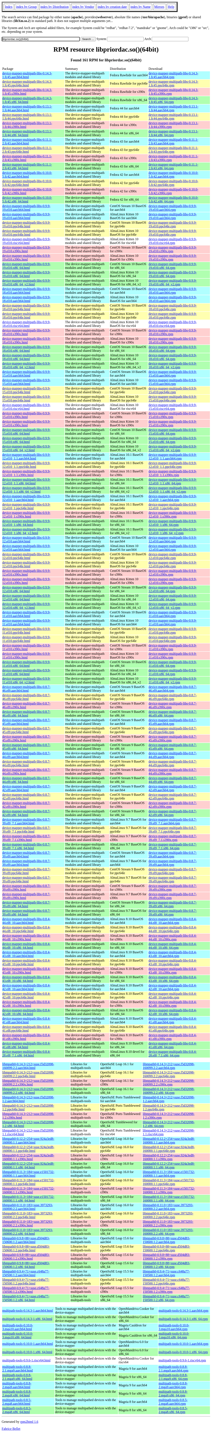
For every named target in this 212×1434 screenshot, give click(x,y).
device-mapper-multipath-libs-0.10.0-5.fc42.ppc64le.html (27, 183)
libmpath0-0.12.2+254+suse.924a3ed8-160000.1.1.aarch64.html (28, 1140)
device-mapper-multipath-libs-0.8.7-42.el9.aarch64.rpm (172, 788)
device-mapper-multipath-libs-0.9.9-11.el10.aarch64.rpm (172, 614)
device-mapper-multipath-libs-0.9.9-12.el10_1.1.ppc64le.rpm (172, 464)
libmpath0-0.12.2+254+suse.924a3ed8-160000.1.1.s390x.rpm (169, 1157)
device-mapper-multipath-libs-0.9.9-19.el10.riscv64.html (26, 241)
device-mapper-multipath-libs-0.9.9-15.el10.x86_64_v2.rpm (172, 448)
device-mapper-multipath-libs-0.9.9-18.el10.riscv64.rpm (172, 324)
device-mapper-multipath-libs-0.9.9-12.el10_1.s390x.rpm (172, 514)
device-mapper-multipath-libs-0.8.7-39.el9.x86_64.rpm (172, 904)
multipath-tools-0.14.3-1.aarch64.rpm (183, 1310)
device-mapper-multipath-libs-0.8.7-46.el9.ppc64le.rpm (172, 697)
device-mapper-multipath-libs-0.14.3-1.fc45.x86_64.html (27, 100)
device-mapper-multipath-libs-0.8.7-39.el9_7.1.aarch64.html (26, 821)
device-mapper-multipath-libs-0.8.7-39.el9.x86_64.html (26, 904)
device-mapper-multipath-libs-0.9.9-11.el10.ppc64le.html (26, 630)
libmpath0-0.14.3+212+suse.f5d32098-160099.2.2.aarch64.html (28, 1066)
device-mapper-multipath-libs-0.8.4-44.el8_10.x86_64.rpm (172, 945)
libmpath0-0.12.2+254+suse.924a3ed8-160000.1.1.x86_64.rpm (169, 1165)
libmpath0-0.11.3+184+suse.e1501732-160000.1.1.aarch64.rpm (169, 1173)
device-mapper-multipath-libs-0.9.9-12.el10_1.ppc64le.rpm (172, 506)
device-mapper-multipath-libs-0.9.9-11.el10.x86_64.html (26, 663)
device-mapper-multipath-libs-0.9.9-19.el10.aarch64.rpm (172, 207)
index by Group (26, 6)
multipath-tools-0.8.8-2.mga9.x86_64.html (16, 1393)
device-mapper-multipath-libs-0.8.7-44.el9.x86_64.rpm (172, 780)
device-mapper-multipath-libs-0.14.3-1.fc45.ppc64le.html (27, 83)
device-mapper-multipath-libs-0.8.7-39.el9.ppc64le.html (26, 871)
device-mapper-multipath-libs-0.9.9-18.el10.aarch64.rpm (172, 290)
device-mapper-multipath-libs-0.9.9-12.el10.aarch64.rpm (172, 539)
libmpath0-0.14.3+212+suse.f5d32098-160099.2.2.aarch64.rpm (168, 1066)
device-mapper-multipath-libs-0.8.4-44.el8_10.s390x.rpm (172, 937)
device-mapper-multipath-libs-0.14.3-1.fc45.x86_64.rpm (173, 100)
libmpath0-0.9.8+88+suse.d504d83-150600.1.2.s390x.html (26, 1256)
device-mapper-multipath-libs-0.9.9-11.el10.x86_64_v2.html (26, 680)
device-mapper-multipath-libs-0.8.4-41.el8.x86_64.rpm (172, 1045)
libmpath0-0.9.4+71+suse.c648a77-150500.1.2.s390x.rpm (166, 1289)
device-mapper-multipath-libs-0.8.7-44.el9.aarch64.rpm (172, 755)
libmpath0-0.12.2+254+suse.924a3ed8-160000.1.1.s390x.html (28, 1157)
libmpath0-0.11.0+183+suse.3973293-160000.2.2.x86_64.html (27, 1231)
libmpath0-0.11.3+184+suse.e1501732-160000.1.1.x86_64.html (28, 1198)
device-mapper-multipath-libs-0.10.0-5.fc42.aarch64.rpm (173, 174)
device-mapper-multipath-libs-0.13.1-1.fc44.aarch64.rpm (173, 108)
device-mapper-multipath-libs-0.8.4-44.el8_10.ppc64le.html (26, 929)
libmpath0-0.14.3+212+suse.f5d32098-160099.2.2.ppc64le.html (28, 1074)
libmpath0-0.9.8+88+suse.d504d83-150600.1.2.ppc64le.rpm (166, 1248)
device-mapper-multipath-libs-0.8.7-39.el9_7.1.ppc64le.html (26, 829)
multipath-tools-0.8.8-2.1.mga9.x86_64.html (17, 1377)
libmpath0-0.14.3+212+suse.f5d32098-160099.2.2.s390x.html (28, 1082)
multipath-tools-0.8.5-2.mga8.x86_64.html (16, 1410)
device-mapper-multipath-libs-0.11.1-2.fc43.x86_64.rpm (173, 166)
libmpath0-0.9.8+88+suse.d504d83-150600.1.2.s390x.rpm (166, 1256)
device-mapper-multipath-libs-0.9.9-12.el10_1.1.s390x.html (26, 473)
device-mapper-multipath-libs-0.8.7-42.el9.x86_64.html (26, 813)
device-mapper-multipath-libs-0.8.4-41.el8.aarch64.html (26, 1020)
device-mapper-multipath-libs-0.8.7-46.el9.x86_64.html (26, 713)
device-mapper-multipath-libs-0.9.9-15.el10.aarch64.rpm (172, 373)
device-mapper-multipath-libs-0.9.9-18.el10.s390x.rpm (172, 332)
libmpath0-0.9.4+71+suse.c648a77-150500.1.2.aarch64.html (25, 1273)
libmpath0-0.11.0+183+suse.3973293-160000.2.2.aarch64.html (27, 1207)
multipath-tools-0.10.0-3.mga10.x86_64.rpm (174, 1335)
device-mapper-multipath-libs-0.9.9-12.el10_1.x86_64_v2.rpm (172, 531)
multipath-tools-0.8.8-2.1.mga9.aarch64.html (17, 1368)
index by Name (140, 6)
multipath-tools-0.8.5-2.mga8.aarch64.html (16, 1401)
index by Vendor (83, 6)
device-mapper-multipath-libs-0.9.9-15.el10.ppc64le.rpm (172, 390)
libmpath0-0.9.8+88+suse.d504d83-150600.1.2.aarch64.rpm (166, 1240)
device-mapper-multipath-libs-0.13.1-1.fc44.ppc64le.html (27, 116)
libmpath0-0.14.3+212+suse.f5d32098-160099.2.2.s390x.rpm (168, 1082)
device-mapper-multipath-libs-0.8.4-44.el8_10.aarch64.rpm (172, 920)
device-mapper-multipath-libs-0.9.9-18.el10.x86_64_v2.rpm (172, 365)
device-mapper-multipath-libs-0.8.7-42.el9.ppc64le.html (26, 796)
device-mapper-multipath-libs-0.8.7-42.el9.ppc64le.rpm (172, 796)
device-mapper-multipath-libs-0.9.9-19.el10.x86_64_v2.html (26, 282)
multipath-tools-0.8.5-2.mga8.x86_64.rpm (173, 1410)
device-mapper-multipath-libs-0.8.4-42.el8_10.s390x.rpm (172, 1003)
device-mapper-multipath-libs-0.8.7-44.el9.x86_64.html (26, 780)
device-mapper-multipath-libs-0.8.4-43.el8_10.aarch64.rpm (172, 954)
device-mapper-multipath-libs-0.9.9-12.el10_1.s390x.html (26, 514)
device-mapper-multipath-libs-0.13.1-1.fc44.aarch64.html (27, 108)
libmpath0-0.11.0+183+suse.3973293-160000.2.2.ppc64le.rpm (168, 1215)
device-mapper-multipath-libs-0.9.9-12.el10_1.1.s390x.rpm (172, 473)
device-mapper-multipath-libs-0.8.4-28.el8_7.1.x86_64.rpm (172, 1053)
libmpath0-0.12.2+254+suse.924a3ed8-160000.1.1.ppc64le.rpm (169, 1149)
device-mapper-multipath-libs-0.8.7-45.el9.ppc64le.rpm (172, 730)
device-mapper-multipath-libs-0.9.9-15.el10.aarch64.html (26, 373)
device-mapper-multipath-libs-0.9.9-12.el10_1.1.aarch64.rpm (172, 456)
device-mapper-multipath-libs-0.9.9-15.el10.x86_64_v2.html (26, 448)
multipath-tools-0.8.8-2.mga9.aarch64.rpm (173, 1385)
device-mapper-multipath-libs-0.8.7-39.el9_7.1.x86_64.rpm (172, 846)
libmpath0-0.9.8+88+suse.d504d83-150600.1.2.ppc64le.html (26, 1248)
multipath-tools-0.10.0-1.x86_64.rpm (183, 1352)
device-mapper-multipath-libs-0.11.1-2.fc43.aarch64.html (27, 141)
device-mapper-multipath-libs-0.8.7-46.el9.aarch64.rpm (172, 688)
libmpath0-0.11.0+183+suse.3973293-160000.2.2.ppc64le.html (27, 1215)
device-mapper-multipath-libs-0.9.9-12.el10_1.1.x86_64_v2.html (26, 489)
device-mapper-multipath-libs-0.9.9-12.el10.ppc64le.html (26, 556)
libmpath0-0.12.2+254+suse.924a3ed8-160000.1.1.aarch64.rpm (169, 1140)
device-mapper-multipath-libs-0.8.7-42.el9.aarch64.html (26, 788)
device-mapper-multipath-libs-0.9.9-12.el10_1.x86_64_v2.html (26, 531)
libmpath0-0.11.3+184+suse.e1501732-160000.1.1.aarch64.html (28, 1173)
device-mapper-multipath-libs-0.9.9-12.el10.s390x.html (26, 572)
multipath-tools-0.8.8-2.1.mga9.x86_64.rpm (173, 1377)
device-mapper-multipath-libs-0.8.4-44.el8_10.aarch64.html (26, 920)
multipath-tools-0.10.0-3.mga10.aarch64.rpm (174, 1327)
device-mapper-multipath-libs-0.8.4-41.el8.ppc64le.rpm (172, 1028)
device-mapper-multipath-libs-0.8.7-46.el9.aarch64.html (26, 688)
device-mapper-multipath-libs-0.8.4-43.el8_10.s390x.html (26, 970)
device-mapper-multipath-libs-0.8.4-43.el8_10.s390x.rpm (172, 970)
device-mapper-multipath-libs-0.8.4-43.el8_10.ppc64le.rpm (172, 962)
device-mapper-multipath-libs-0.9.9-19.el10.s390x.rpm (172, 249)
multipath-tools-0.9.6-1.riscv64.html (26, 1360)
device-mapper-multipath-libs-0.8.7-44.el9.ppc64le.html (26, 763)
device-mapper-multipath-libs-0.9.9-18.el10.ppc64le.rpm (172, 307)
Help (171, 6)
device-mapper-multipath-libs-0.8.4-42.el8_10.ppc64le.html (26, 995)
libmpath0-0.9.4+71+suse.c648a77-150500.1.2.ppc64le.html (25, 1281)
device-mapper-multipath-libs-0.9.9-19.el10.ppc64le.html (26, 224)
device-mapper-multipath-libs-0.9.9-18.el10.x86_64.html (26, 348)
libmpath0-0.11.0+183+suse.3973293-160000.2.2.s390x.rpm (168, 1223)
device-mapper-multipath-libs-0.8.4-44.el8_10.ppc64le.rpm (172, 929)
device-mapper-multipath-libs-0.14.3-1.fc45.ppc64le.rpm (173, 83)
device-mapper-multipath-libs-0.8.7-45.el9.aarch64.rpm (172, 721)
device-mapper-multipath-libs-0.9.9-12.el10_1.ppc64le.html (26, 506)
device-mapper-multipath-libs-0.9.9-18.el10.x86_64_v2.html (26, 365)
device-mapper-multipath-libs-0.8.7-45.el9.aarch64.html (26, 721)
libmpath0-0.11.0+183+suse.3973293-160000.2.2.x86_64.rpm (168, 1231)
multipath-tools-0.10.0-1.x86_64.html (27, 1352)
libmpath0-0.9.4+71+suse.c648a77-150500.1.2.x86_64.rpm (166, 1298)
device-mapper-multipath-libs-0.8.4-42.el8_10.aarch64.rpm (172, 987)
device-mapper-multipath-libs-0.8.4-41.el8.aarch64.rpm (172, 1020)
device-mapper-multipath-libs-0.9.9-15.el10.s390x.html (26, 415)
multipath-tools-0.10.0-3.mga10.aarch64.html (17, 1327)
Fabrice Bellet (11, 1428)
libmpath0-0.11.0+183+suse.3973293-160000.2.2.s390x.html (27, 1223)
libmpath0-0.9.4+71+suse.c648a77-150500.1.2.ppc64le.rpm (166, 1281)
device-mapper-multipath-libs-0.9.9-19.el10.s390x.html (26, 249)
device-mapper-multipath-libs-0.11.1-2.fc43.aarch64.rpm (173, 141)
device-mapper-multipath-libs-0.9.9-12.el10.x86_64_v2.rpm (172, 605)
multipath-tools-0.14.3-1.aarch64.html (27, 1310)
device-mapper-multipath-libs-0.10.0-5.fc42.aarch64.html (27, 174)
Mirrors (159, 6)
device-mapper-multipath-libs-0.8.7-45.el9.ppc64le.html (26, 730)
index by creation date (112, 6)
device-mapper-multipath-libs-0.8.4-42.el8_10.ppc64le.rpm (172, 995)
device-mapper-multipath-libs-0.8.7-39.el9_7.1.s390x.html (26, 838)
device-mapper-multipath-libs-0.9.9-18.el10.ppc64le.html (26, 307)
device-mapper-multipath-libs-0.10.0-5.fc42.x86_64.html (27, 199)
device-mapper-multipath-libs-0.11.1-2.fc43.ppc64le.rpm (173, 149)
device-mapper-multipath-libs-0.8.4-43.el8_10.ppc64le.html (26, 962)
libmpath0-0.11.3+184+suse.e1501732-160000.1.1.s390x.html (28, 1190)
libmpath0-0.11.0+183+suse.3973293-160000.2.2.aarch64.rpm (168, 1207)
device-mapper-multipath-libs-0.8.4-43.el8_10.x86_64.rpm (172, 979)
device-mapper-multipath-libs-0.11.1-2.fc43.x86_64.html (27, 166)
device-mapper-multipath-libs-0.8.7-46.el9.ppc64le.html (26, 697)
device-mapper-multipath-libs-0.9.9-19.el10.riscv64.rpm (172, 241)
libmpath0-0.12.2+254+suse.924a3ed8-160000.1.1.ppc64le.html (28, 1149)
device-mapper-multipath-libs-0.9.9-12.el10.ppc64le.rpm (172, 556)
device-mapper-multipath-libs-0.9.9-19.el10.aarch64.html (26, 207)
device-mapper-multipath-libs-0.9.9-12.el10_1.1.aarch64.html (26, 456)
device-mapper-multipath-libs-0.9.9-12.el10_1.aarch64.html (26, 498)
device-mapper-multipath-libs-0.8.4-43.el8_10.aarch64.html (26, 954)
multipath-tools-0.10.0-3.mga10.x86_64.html (17, 1335)
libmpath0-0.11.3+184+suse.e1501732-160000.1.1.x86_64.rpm (169, 1198)
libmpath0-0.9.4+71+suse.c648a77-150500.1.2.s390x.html (25, 1289)
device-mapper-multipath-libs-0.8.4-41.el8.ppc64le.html (26, 1028)
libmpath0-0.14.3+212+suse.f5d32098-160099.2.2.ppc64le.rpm (168, 1074)
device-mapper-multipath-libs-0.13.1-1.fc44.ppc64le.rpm (173, 116)
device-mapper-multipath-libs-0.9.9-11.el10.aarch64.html (26, 614)
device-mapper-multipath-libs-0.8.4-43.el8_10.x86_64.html (26, 979)
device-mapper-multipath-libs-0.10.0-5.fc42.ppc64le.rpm (173, 183)
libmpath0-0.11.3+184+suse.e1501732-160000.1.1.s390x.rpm (169, 1190)
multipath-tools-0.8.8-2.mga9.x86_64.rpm (173, 1393)
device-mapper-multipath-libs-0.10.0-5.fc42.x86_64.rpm (173, 199)
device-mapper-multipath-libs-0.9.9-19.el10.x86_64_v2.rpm (172, 282)
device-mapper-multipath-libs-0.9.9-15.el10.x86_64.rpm (172, 431)
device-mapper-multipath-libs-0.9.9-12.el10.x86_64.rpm (172, 589)
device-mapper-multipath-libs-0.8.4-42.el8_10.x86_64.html (26, 1012)
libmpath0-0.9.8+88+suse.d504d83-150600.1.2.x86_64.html (26, 1265)
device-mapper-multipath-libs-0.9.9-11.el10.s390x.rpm (172, 647)
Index (8, 6)
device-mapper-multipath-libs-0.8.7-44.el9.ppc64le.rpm (172, 763)
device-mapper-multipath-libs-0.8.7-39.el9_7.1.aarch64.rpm (172, 821)
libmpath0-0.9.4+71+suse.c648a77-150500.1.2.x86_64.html (25, 1298)
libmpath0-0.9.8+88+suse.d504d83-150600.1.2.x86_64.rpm (166, 1265)
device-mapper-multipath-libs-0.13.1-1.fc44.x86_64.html (27, 133)
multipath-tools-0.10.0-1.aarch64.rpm (183, 1343)
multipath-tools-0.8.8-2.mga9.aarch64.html (16, 1385)
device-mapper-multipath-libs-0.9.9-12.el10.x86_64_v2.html (26, 605)
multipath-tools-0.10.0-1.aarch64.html (27, 1343)
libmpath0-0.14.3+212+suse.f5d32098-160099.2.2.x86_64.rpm (168, 1090)
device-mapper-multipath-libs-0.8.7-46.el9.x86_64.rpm (172, 713)
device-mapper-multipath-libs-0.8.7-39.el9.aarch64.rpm (172, 854)
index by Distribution (54, 6)
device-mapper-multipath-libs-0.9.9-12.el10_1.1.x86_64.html (26, 481)
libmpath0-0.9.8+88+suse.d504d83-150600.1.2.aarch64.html (26, 1240)
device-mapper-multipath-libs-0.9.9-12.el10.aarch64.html (26, 539)
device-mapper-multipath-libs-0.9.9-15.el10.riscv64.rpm (172, 406)
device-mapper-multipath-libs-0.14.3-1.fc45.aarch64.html (27, 75)
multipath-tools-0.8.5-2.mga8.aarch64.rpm (173, 1401)
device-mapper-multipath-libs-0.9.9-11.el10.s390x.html (26, 647)
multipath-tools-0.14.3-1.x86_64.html (27, 1319)
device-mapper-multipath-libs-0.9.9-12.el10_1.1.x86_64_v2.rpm (172, 489)
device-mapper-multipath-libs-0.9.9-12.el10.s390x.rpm (172, 572)
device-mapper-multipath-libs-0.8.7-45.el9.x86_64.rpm (172, 746)
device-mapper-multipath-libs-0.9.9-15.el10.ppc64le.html (26, 390)
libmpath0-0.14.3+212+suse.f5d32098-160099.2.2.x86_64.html (28, 1090)
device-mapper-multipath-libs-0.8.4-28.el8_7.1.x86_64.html (26, 1053)
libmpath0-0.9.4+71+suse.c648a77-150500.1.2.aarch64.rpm (166, 1273)
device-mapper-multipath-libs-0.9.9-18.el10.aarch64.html (26, 290)
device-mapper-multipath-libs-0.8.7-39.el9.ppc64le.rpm (172, 871)
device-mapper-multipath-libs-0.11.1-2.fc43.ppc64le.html (27, 149)
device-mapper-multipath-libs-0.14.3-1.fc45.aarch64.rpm (173, 75)
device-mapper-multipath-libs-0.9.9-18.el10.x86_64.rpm (172, 348)
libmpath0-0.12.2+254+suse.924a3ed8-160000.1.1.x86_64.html (28, 1165)
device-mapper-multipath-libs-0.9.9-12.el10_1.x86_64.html (26, 523)
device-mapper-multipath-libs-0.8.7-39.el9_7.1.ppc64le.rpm (172, 829)
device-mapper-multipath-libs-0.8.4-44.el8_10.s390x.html (26, 937)
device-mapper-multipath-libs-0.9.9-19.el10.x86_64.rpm (172, 265)
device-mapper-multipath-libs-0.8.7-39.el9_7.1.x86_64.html (26, 846)
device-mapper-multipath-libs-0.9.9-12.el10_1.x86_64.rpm (172, 523)
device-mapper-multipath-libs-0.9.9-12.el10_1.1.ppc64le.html (26, 464)
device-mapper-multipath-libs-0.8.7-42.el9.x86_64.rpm (172, 813)
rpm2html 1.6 (29, 1421)
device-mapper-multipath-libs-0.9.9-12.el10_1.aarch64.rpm (172, 498)
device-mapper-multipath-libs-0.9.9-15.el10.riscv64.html (26, 406)
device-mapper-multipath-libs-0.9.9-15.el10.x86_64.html (26, 431)
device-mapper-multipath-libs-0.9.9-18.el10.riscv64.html (26, 324)
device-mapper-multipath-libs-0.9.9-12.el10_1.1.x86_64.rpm (172, 481)
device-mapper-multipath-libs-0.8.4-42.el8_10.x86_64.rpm (172, 1012)
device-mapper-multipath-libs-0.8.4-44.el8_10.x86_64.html (26, 945)
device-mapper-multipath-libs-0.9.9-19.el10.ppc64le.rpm (172, 224)
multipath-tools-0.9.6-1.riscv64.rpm (182, 1360)
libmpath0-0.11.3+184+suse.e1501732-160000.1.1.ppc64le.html (28, 1182)
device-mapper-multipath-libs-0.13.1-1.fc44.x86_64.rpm (173, 133)
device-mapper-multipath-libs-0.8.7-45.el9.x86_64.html (26, 746)
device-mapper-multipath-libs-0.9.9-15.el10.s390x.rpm (172, 415)
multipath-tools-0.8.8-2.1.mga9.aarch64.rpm (173, 1368)
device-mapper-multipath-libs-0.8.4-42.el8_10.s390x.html (26, 1003)
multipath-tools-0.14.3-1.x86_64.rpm (183, 1319)
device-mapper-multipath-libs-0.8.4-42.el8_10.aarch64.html (26, 987)
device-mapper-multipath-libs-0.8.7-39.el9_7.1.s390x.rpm (172, 838)
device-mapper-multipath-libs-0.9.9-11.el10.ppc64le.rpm (172, 630)
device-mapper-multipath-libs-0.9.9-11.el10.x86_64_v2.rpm (172, 680)
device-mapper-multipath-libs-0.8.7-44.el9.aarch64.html (26, 755)
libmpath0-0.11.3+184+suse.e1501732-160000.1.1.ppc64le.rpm (169, 1182)
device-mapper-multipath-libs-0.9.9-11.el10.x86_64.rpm (172, 663)
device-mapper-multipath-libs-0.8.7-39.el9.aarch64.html (26, 854)
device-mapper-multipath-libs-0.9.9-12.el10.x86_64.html (26, 589)
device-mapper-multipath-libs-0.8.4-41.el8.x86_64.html (26, 1045)
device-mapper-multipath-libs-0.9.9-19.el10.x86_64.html (26, 265)
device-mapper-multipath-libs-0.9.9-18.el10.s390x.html (26, 332)
